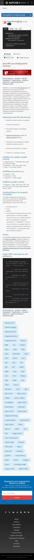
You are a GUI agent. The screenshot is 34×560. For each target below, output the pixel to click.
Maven (5, 29)
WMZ (14, 380)
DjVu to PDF (22, 411)
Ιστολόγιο (25, 80)
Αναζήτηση (6, 82)
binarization (9, 407)
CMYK (17, 429)
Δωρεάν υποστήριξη (17, 82)
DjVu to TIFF (9, 411)
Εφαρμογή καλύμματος (13, 135)
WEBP (22, 367)
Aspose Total (9, 323)
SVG (14, 363)
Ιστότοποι (16, 543)
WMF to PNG (23, 469)
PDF (14, 376)
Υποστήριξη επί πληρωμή (16, 538)
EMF (22, 349)
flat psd (21, 442)
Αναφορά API (7, 80)
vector (7, 464)
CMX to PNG (22, 402)
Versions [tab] (17, 54)
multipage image (20, 464)
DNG (15, 349)
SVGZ (7, 385)
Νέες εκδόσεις (16, 524)
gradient (8, 456)
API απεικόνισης (23, 88)
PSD (23, 358)
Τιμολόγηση (16, 527)
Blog (16, 541)
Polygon (26, 460)
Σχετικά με (16, 546)
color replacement (11, 438)
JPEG (6, 354)
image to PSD (17, 433)
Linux (18, 389)
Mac (26, 389)
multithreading (10, 420)
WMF (6, 372)
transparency (20, 456)
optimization (24, 420)
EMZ (6, 380)
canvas (16, 385)
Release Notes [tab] (9, 57)
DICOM (22, 345)
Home (5, 8)
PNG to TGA (21, 394)
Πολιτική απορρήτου (11, 557)
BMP (6, 345)
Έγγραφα (17, 78)
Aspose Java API (10, 332)
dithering (21, 407)
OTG (6, 376)
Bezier (16, 460)
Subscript (8, 451)
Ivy (16, 29)
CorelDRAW (9, 402)
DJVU (6, 349)
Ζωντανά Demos (17, 533)
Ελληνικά (22, 3)
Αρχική (17, 519)
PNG (6, 358)
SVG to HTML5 (19, 398)
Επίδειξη (24, 78)
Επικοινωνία (24, 557)
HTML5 (22, 376)
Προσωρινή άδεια (8, 84)
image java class (10, 341)
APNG (15, 358)
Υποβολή (17, 497)
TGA (22, 380)
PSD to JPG (8, 447)
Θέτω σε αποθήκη (10, 239)
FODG (20, 425)
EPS (13, 367)
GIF (14, 345)
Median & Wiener (11, 137)
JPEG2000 (16, 354)
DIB (6, 367)
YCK (25, 429)
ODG (26, 354)
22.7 (9, 24)
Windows (8, 389)
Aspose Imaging (10, 327)
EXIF (6, 433)
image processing (11, 416)
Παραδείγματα (16, 80)
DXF (6, 363)
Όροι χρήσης (19, 557)
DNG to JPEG (9, 425)
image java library (11, 336)
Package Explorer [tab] (23, 57)
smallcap (19, 451)
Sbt (20, 29)
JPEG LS (7, 429)
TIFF (21, 363)
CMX (22, 372)
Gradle (11, 29)
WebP (7, 460)
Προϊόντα (16, 522)
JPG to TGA (8, 394)
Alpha (19, 447)
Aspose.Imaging (17, 21)
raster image (9, 442)
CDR (14, 372)
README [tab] (7, 54)
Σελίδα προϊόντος (8, 78)
